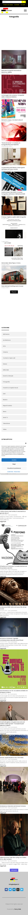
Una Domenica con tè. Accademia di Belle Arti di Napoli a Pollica (14, 691)
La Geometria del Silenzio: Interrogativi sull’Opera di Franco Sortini (13, 168)
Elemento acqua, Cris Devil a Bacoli (12, 120)
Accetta (14, 460)
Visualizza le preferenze (14, 468)
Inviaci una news (8, 5)
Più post (14, 292)
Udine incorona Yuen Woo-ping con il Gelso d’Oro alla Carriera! (13, 858)
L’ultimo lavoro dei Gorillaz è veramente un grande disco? (13, 512)
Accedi (23, 5)
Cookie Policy (10, 471)
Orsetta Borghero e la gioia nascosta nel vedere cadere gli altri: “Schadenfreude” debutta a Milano (12, 723)
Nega (14, 464)
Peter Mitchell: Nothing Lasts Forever (12, 286)
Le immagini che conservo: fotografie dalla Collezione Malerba (12, 96)
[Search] (12, 2)
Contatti (16, 5)
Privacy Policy (17, 471)
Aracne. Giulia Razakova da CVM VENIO (12, 757)
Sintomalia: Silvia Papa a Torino (11, 263)
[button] (26, 443)
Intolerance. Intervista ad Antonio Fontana (13, 806)
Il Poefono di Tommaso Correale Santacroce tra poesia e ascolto (13, 567)
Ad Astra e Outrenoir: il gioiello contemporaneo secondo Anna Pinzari (11, 639)
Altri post (14, 870)
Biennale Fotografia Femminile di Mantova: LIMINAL (11, 71)
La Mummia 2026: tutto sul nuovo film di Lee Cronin (13, 608)
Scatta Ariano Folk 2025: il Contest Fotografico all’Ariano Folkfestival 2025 (13, 193)
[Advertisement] (14, 34)
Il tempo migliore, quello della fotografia (13, 217)
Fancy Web (17, 909)
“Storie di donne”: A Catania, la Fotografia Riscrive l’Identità (10, 144)
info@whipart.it (14, 884)
